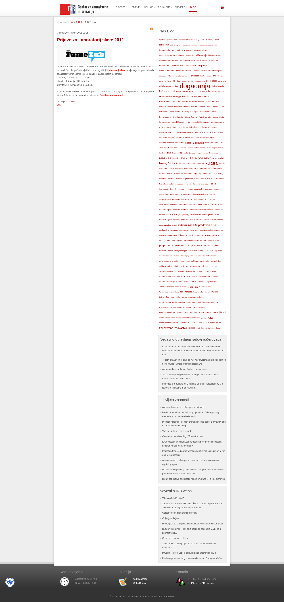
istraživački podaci (183, 137)
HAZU (221, 117)
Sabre (202, 261)
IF (224, 122)
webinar (173, 307)
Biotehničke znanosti (188, 66)
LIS (165, 168)
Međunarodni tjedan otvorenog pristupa (188, 174)
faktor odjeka (175, 112)
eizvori (214, 91)
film (174, 117)
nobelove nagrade (176, 184)
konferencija (180, 163)
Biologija (214, 60)
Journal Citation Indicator (177, 148)
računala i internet (196, 251)
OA (216, 184)
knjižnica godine (174, 158)
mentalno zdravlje (165, 174)
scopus (213, 271)
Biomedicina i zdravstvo (169, 66)
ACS (175, 40)
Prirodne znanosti (185, 235)
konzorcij (200, 163)
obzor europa (186, 194)
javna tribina (214, 143)
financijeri (180, 117)
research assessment (167, 256)
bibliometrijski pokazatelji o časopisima (195, 60)
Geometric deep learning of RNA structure (182, 436)
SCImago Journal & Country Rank (171, 271)
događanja (195, 86)
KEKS (168, 153)
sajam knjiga (216, 261)
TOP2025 (188, 292)
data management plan (185, 81)
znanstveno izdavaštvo (173, 327)
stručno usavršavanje (167, 282)
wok (191, 312)
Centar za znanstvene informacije (171, 71)
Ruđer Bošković (192, 261)
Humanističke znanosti (200, 122)
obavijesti (189, 189)
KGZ (180, 153)
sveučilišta (202, 282)
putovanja (189, 245)
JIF (165, 148)
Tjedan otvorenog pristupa (169, 292)
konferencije (191, 163)
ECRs (199, 91)
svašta (193, 282)
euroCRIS (215, 101)
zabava (208, 312)
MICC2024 (213, 174)
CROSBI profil (218, 76)
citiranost (196, 71)
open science (203, 204)
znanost (207, 317)
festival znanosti (165, 117)
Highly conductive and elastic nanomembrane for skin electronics (193, 479)
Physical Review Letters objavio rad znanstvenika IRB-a (189, 553)
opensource (214, 204)
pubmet (211, 240)
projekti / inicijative (191, 240)
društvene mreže (218, 86)
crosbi (209, 76)
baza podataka (164, 50)
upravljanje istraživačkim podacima (172, 302)
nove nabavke (190, 184)
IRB (211, 132)
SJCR (183, 276)
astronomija (164, 45)
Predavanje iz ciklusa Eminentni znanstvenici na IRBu (179, 230)
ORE (222, 204)
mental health (218, 168)
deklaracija (222, 81)
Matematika (188, 168)
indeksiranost (194, 127)
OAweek (173, 189)
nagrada (179, 179)
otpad (169, 210)
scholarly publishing (181, 266)
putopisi (162, 245)
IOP (203, 132)
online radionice (178, 199)
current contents (165, 81)
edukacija (206, 91)
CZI (173, 81)
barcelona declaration (190, 45)
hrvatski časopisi (178, 122)
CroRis (202, 76)
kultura (211, 163)
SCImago (213, 266)
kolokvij (221, 158)
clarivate (204, 71)
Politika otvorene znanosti (213, 220)
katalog (161, 153)
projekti (179, 240)
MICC (205, 174)
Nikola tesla (163, 184)
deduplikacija (200, 81)
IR (207, 132)
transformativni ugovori (201, 292)
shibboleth (176, 276)
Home (72, 22)
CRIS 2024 (195, 76)
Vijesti (73, 101)
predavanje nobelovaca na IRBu (211, 230)
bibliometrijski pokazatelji (168, 60)
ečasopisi (202, 107)
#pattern (162, 40)
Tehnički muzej (180, 287)
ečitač (209, 107)
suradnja (186, 282)
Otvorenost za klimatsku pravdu (202, 215)
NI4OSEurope (219, 179)
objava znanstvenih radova (169, 194)
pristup (197, 235)
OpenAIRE (202, 199)
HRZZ (188, 122)
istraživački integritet (166, 137)
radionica (198, 245)
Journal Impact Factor (214, 148)
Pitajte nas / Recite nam (202, 583)
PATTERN (163, 220)
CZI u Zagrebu (140, 579)
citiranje (188, 71)
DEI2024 (213, 81)
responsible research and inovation (203, 256)
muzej (220, 174)
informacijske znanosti (209, 127)
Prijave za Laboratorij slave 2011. (91, 39)
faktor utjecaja (205, 112)
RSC (182, 261)
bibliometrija (201, 55)
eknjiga (161, 96)
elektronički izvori (204, 96)
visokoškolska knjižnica (205, 302)
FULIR (201, 117)
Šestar (218, 328)
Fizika (187, 117)
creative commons (182, 76)
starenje (215, 276)
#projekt (169, 40)
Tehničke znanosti (166, 287)
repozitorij (218, 251)
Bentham (189, 50)
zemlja (161, 318)
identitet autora (216, 122)
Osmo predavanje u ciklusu (175, 538)
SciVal (206, 271)
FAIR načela (163, 112)
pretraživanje (172, 235)
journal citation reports (196, 148)
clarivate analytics (215, 71)
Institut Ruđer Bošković (185, 132)
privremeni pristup (210, 235)
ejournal (221, 91)
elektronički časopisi (169, 101)
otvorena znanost (180, 210)
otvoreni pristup (180, 214)
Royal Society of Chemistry (169, 261)
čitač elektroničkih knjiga (205, 328)
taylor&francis (212, 282)
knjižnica (163, 158)
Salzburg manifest (165, 266)
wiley (186, 312)
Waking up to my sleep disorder (177, 431)
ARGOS (217, 40)
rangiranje (215, 245)
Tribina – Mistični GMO (173, 498)
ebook (178, 91)
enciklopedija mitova (196, 101)
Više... (60, 105)
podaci (192, 220)
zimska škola (170, 318)
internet (198, 132)
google (215, 117)
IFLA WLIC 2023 (170, 127)
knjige (198, 153)
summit (178, 282)
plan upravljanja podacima (178, 220)
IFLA (161, 127)
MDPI (196, 168)
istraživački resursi (198, 137)
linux (161, 168)
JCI (222, 143)
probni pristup (164, 240)
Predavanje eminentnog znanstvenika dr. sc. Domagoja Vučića (192, 558)
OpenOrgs (212, 199)
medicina (203, 168)
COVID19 (170, 76)
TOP (181, 292)
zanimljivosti (219, 312)
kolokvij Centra (167, 163)
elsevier (185, 101)
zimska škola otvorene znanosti (187, 318)
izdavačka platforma (166, 143)
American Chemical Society (189, 40)
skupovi (194, 276)
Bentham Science (200, 50)
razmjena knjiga (180, 251)
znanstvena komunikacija (168, 323)
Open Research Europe (168, 204)
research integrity (182, 256)
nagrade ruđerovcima (191, 179)
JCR (161, 148)
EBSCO (192, 91)
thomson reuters (205, 287)
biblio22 (181, 55)
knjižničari (199, 158)
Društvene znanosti (167, 91)
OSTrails (162, 210)
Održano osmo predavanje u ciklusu (179, 513)
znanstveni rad (215, 323)
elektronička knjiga (189, 96)
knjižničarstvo (210, 158)
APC (202, 40)
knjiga (192, 153)
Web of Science (198, 307)
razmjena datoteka (166, 251)
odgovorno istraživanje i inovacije (204, 194)
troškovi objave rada (166, 297)
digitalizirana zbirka (166, 86)
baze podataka (178, 50)
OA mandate (163, 189)
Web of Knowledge (184, 307)
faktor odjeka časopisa (190, 112)
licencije (222, 163)
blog (200, 65)
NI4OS (209, 179)
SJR (188, 276)
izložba (188, 143)
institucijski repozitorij (167, 132)
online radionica (165, 199)
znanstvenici (184, 323)
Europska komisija (190, 107)
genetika (208, 117)
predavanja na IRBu (210, 225)
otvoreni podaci (165, 215)
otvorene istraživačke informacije (201, 210)
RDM (212, 251)
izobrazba (198, 142)
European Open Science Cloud (170, 107)
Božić (205, 66)
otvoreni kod (219, 210)
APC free (208, 40)
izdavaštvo (179, 143)
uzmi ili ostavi (191, 302)
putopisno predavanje (175, 245)
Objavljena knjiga (170, 518)
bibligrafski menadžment (168, 55)
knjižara (205, 153)
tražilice (215, 292)
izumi (207, 143)
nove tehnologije (202, 184)
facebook (216, 107)
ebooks (185, 91)
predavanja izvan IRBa (187, 225)
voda (218, 302)
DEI (207, 81)
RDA (206, 251)
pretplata (162, 235)
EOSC (208, 101)
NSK (211, 184)
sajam (208, 261)
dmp (176, 86)
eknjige (169, 96)
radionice (206, 245)
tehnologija (193, 287)
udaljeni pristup (181, 297)
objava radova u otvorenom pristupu (207, 189)
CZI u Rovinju (140, 583)
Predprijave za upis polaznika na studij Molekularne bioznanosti (192, 523)
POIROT (199, 220)
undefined (200, 297)
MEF (210, 168)
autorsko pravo (175, 45)
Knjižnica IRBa (187, 158)
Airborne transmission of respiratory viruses (183, 407)
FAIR (222, 107)
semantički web (165, 276)
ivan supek (210, 137)
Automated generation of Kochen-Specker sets (184, 369)
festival (214, 112)
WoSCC (201, 312)
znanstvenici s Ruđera (200, 323)
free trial (194, 117)
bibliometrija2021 (214, 55)
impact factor (183, 127)
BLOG (81, 22)
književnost (213, 153)
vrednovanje (163, 307)
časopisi (191, 328)
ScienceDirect (195, 266)
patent (217, 215)
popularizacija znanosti (168, 225)
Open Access (191, 199)
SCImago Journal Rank (193, 271)
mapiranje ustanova (176, 168)
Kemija (175, 153)
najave (203, 179)
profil (174, 240)
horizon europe (164, 122)
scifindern (204, 266)
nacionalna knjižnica (166, 179)
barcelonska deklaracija (208, 45)
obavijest (181, 189)
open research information (187, 204)
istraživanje (218, 132)
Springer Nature (204, 276)
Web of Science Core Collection (171, 312)
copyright (162, 76)
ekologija (177, 96)
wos (195, 312)
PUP (217, 240)
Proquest (203, 240)
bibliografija (190, 55)
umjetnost (192, 297)
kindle (186, 153)
